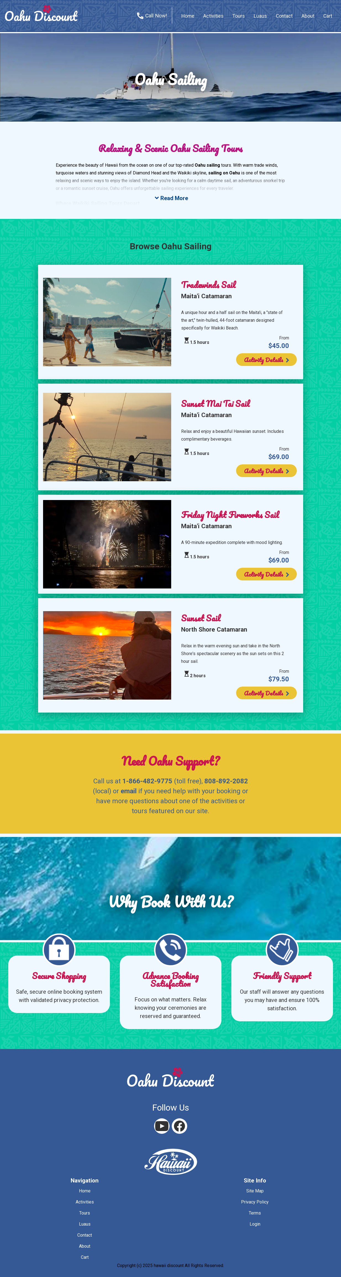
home (187, 16)
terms (255, 1213)
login (255, 1224)
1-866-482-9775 (147, 781)
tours (238, 16)
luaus (85, 1224)
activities (213, 16)
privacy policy (255, 1202)
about (308, 16)
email (129, 791)
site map (255, 1191)
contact (284, 16)
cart (327, 16)
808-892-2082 (226, 781)
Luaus (260, 16)
